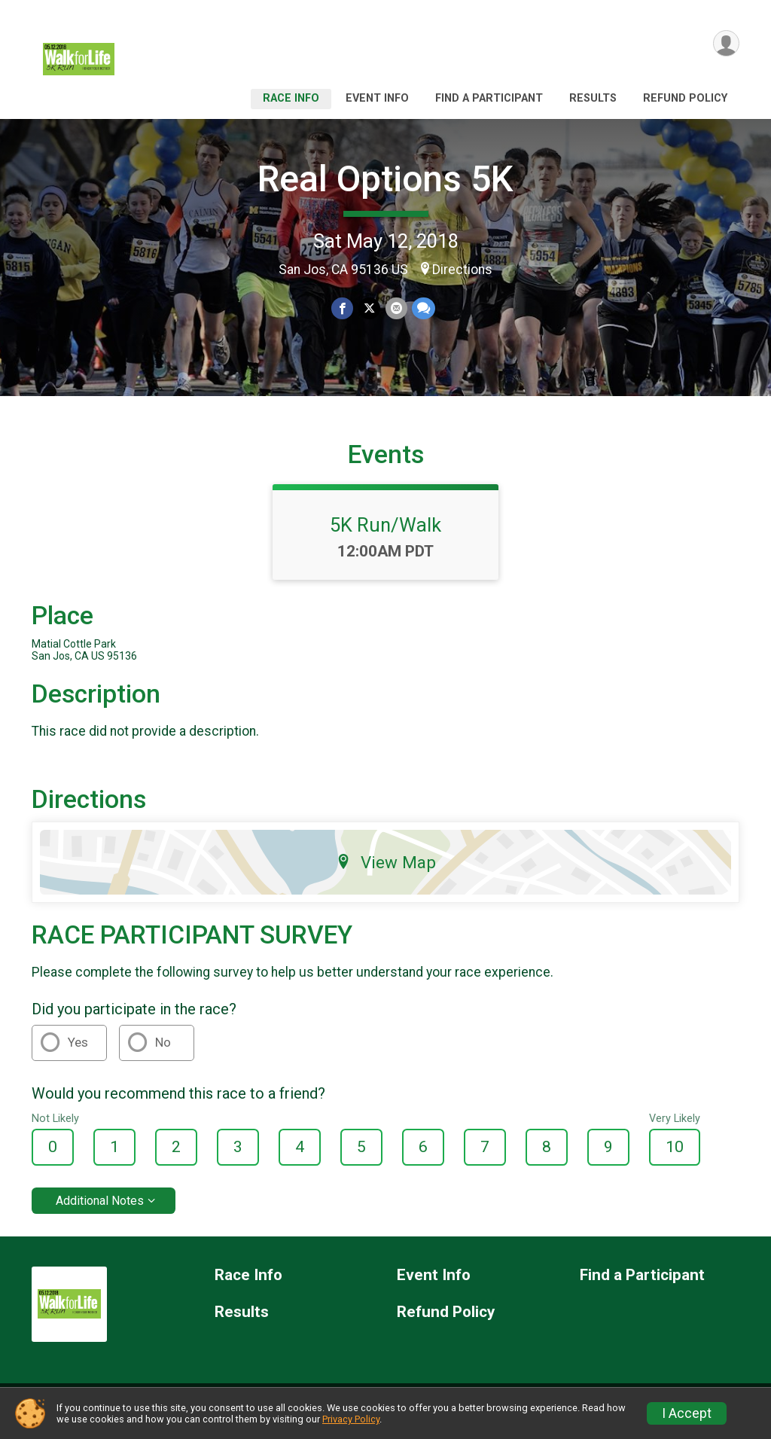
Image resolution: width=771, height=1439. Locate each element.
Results (593, 98)
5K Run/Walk (385, 534)
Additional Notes (100, 1210)
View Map (386, 871)
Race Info (291, 98)
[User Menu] (725, 44)
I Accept (687, 1413)
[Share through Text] (422, 308)
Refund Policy (685, 98)
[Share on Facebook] (343, 308)
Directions (462, 269)
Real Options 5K (385, 178)
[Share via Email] (396, 308)
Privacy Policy (350, 1419)
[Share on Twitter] (369, 308)
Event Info (377, 98)
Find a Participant (489, 98)
